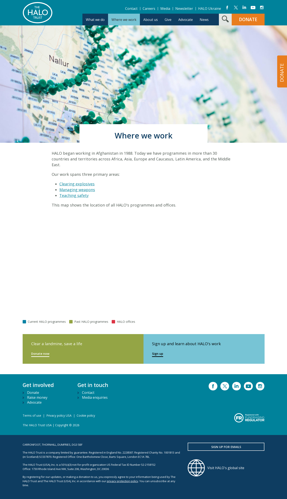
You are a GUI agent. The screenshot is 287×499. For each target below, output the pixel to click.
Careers (149, 8)
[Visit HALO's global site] (226, 467)
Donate (33, 392)
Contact (131, 8)
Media (165, 8)
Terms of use (32, 415)
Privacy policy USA (59, 415)
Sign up (157, 354)
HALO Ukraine (209, 8)
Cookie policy (86, 415)
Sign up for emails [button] (226, 447)
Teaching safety (74, 195)
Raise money (37, 397)
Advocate (34, 402)
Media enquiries (95, 397)
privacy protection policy (122, 481)
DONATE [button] (248, 19)
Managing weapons (77, 189)
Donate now (40, 354)
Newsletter (184, 8)
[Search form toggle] (225, 19)
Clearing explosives (77, 183)
